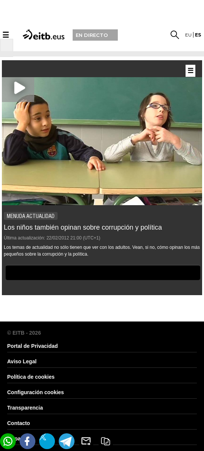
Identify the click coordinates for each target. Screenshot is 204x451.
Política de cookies (31, 377)
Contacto (18, 423)
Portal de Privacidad (32, 346)
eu (188, 35)
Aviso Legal (22, 361)
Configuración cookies (35, 392)
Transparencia (25, 408)
